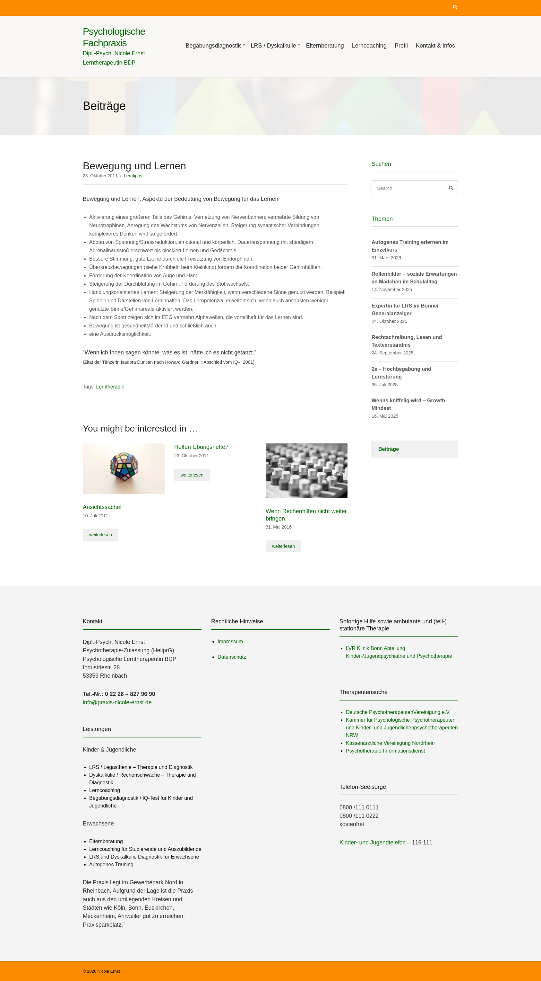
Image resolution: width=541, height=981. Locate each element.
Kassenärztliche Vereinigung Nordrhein (390, 743)
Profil (401, 45)
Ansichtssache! (102, 507)
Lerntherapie (110, 386)
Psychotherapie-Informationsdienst (385, 751)
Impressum (230, 641)
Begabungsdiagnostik (213, 45)
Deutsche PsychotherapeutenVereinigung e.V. (398, 712)
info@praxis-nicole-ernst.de (117, 702)
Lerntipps (133, 175)
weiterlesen (100, 534)
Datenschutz (232, 657)
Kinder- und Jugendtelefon (372, 842)
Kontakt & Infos (435, 45)
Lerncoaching (369, 45)
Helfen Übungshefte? (201, 447)
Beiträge (388, 449)
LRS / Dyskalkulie (273, 45)
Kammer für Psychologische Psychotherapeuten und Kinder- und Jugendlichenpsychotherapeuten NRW (402, 727)
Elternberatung (325, 45)
